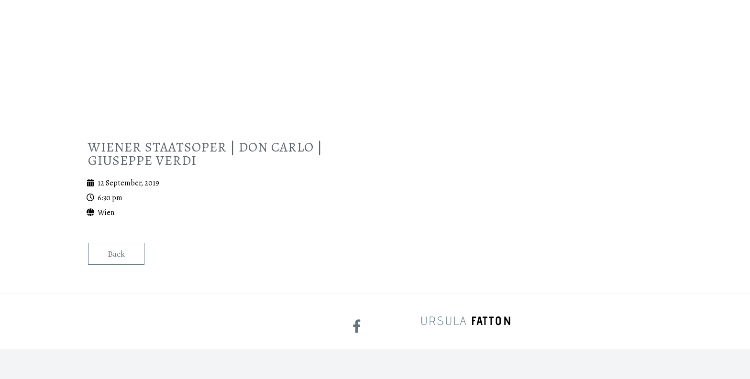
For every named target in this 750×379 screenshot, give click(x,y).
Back (116, 254)
